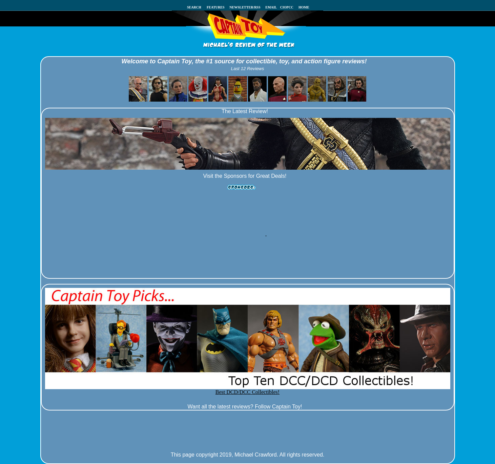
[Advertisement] (244, 214)
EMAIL (272, 7)
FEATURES (216, 7)
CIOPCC (288, 7)
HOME (303, 7)
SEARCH (196, 7)
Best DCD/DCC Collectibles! (247, 389)
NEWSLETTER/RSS (244, 7)
